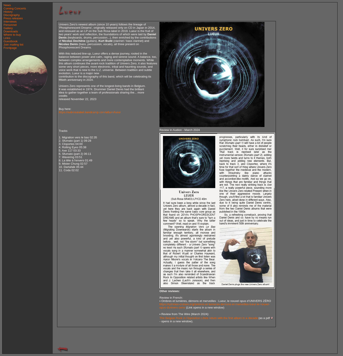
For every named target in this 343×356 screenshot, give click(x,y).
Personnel (10, 24)
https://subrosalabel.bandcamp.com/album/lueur (90, 112)
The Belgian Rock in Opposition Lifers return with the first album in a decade (208, 318)
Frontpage (10, 47)
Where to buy (12, 34)
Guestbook (11, 41)
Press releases (13, 18)
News (7, 5)
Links (7, 38)
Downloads (11, 31)
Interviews (10, 21)
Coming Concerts (15, 8)
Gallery (8, 28)
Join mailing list (13, 44)
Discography (12, 15)
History (8, 11)
